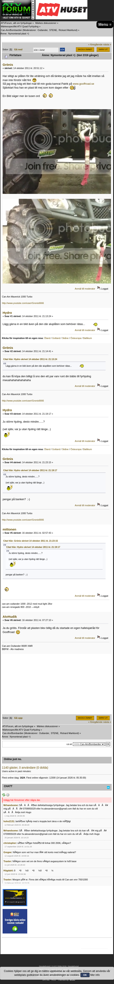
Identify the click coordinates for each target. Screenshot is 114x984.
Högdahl (8, 870)
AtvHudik (10, 616)
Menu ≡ (105, 24)
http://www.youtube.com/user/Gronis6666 (23, 303)
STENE (53, 30)
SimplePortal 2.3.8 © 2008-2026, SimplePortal (59, 966)
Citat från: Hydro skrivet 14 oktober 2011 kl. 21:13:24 (30, 359)
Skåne (65, 338)
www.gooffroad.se (83, 83)
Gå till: (69, 744)
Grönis (8, 64)
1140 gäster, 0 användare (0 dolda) (25, 767)
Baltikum (87, 338)
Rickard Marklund (68, 30)
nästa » (107, 44)
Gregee (7, 852)
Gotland (56, 338)
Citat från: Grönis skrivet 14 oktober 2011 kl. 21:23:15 (30, 541)
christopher (9, 843)
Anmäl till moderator (85, 288)
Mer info (95, 974)
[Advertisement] (57, 684)
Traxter (7, 861)
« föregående (95, 44)
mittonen (9, 529)
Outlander (43, 30)
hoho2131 (8, 821)
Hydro (7, 312)
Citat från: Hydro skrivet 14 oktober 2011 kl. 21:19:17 (30, 470)
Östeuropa (76, 338)
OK (85, 975)
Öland (47, 338)
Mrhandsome (10, 805)
